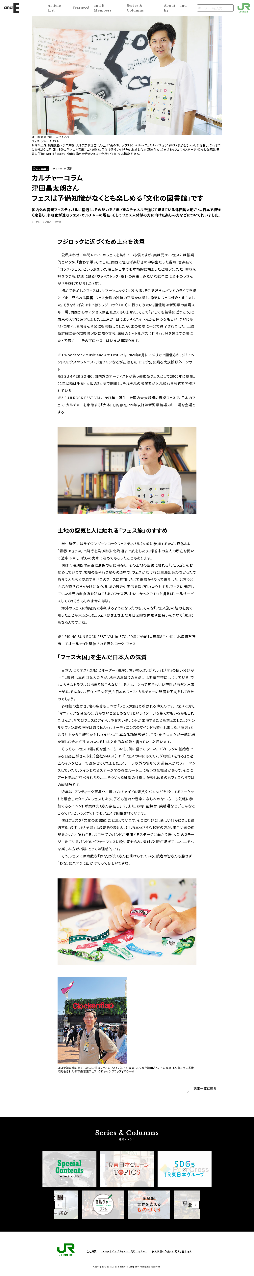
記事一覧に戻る (204, 1088)
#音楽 (58, 221)
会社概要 (92, 1251)
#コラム (36, 221)
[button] (58, 1205)
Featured (81, 8)
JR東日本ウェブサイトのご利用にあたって (124, 1251)
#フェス (47, 221)
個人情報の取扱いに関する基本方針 (172, 1251)
